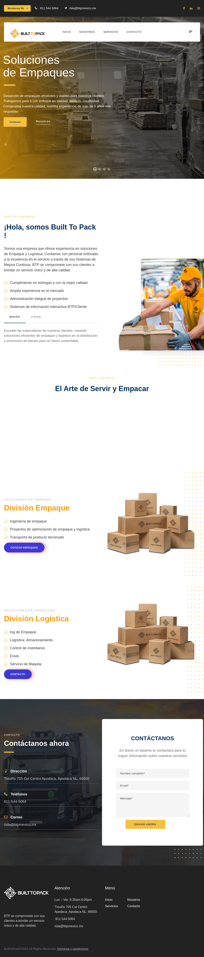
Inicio (66, 31)
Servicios (110, 31)
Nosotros (87, 31)
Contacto (134, 31)
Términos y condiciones (72, 948)
